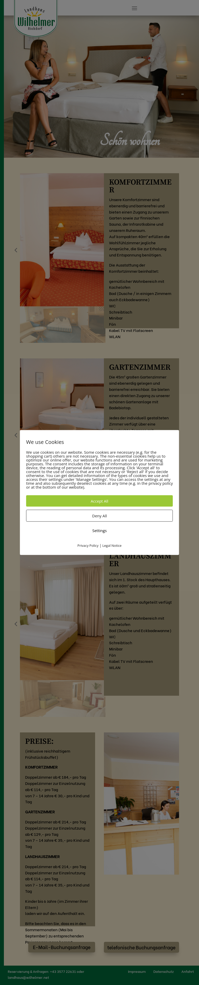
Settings (99, 530)
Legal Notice (112, 545)
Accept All (99, 501)
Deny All (99, 515)
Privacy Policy (87, 545)
